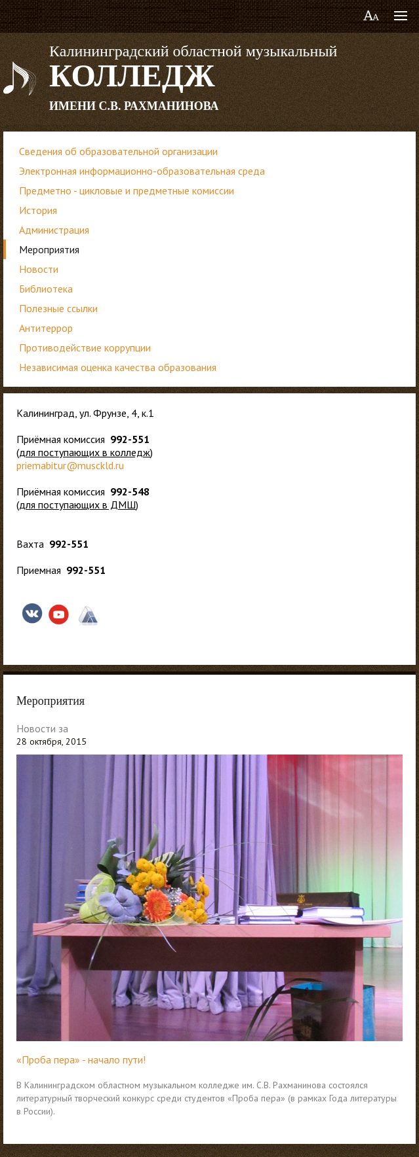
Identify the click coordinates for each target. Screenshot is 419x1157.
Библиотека (46, 288)
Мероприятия (49, 249)
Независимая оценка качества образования (117, 367)
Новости (38, 269)
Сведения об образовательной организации (118, 151)
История (38, 210)
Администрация (54, 229)
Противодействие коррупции (85, 347)
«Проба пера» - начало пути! (81, 1059)
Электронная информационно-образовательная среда (142, 170)
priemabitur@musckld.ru (70, 465)
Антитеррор (46, 327)
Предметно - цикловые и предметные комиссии (126, 190)
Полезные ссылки (58, 308)
